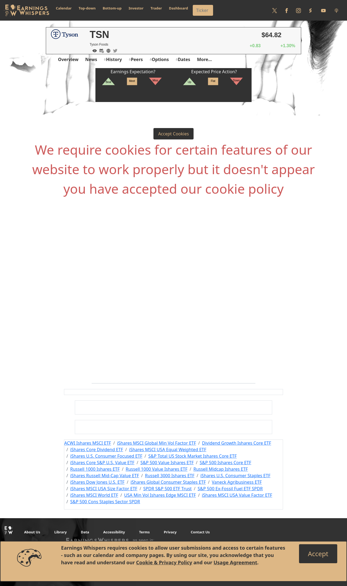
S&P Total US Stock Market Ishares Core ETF (192, 456)
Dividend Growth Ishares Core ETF (236, 443)
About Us (32, 532)
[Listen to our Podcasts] (336, 10)
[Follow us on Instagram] (298, 10)
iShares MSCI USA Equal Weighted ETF (167, 450)
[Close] (318, 553)
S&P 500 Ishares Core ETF (225, 463)
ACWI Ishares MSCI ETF (87, 443)
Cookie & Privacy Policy (164, 562)
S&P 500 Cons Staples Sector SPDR (105, 502)
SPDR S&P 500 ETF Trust (167, 489)
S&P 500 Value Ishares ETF (167, 463)
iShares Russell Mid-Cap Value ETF (104, 476)
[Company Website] (107, 50)
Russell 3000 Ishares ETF (170, 476)
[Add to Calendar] (100, 50)
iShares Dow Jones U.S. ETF (97, 482)
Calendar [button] (64, 8)
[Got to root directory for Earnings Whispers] (26, 10)
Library (60, 532)
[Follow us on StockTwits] (310, 10)
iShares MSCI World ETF (94, 495)
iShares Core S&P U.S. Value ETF (102, 463)
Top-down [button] (87, 8)
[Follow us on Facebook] (286, 10)
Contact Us (200, 532)
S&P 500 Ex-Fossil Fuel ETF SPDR (230, 489)
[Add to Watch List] (93, 50)
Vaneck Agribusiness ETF (237, 482)
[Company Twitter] (113, 50)
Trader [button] (156, 8)
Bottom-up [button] (112, 8)
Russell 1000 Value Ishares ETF (156, 469)
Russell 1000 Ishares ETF (95, 469)
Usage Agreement (235, 562)
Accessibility (114, 532)
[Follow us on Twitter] (274, 10)
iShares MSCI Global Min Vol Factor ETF (156, 443)
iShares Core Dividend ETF (96, 450)
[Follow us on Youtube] (323, 10)
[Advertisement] (173, 261)
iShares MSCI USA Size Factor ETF (103, 489)
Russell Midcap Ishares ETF (220, 469)
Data (85, 532)
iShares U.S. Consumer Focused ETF (106, 456)
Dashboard (178, 8)
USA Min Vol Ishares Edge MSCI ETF (160, 495)
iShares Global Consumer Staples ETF (168, 482)
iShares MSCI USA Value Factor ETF (237, 495)
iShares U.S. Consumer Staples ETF (235, 476)
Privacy (170, 532)
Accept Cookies (173, 134)
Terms (144, 532)
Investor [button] (136, 8)
